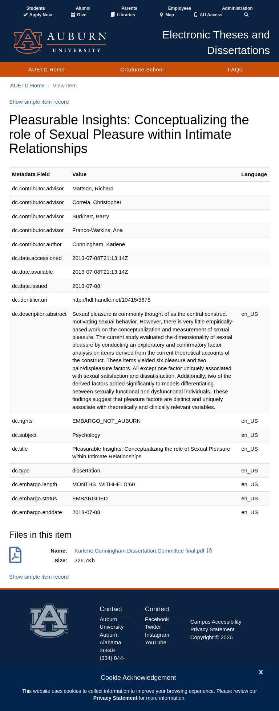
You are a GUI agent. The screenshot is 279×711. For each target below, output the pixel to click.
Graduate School (142, 69)
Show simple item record (39, 102)
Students (35, 8)
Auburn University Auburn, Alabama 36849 (112, 634)
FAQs (235, 69)
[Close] (261, 671)
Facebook (157, 619)
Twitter (153, 627)
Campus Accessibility (216, 622)
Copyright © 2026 (211, 637)
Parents (129, 8)
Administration (237, 8)
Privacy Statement (115, 698)
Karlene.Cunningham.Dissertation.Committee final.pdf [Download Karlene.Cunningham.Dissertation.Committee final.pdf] (143, 550)
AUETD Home (46, 69)
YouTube (155, 642)
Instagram (157, 635)
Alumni (83, 8)
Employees (179, 8)
